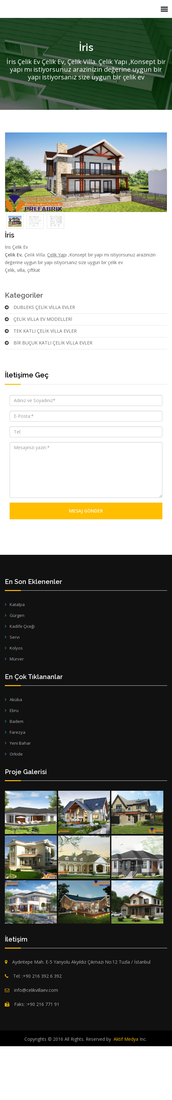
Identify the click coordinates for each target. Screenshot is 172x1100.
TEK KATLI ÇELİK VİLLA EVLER (41, 387)
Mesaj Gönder (86, 567)
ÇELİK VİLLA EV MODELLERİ (38, 376)
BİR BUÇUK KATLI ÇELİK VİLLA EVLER (48, 399)
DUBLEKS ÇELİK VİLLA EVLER (40, 364)
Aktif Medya (126, 1096)
